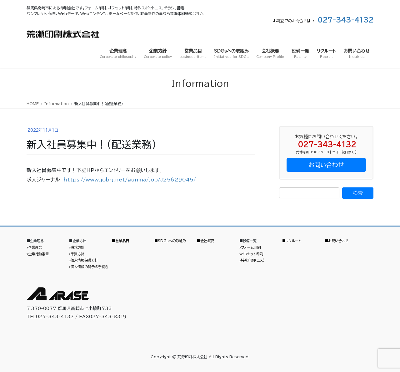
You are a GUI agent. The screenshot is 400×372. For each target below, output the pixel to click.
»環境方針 (76, 247)
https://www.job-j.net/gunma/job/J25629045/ (129, 179)
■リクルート (291, 240)
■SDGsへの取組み (170, 240)
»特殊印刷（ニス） (252, 260)
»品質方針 (76, 254)
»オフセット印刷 (251, 254)
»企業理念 (34, 247)
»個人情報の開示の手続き (88, 266)
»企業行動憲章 (38, 254)
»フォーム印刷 (250, 247)
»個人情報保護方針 (83, 260)
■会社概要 (205, 240)
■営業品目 (120, 240)
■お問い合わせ (337, 240)
